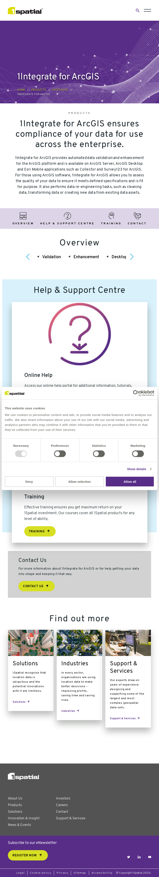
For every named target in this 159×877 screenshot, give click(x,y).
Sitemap (79, 873)
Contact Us (33, 586)
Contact (62, 812)
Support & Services (71, 818)
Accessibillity (102, 873)
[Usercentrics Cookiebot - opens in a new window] (136, 393)
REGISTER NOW (24, 855)
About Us (15, 798)
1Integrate (60, 89)
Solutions (15, 812)
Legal (20, 873)
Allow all (130, 481)
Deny (29, 481)
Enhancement (86, 257)
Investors (63, 798)
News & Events (19, 825)
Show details (136, 469)
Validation (51, 257)
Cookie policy (40, 873)
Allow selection (79, 481)
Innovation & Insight (24, 818)
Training (37, 531)
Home (21, 89)
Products (38, 89)
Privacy (62, 873)
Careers (62, 805)
